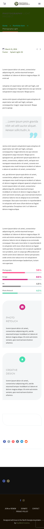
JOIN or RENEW (10, 509)
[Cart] (4, 3)
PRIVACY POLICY (22, 511)
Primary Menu (39, 3)
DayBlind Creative (22, 523)
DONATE (24, 509)
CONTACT (35, 509)
